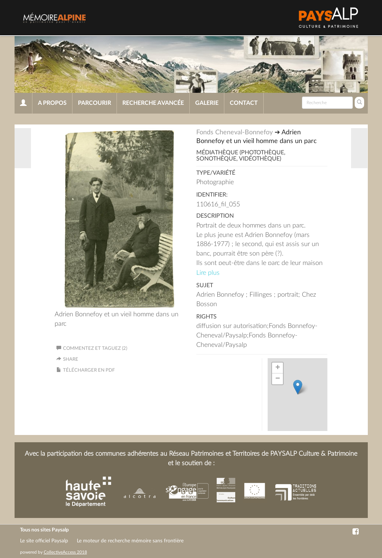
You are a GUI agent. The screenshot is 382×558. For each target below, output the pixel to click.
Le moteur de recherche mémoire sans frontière (130, 540)
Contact (244, 103)
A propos (52, 103)
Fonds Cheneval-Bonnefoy (234, 132)
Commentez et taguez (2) (91, 348)
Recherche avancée (153, 103)
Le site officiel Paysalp (44, 540)
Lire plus (208, 273)
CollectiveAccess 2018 (65, 552)
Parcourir (94, 103)
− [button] (277, 378)
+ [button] (277, 368)
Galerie (206, 103)
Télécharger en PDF (89, 370)
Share (70, 359)
